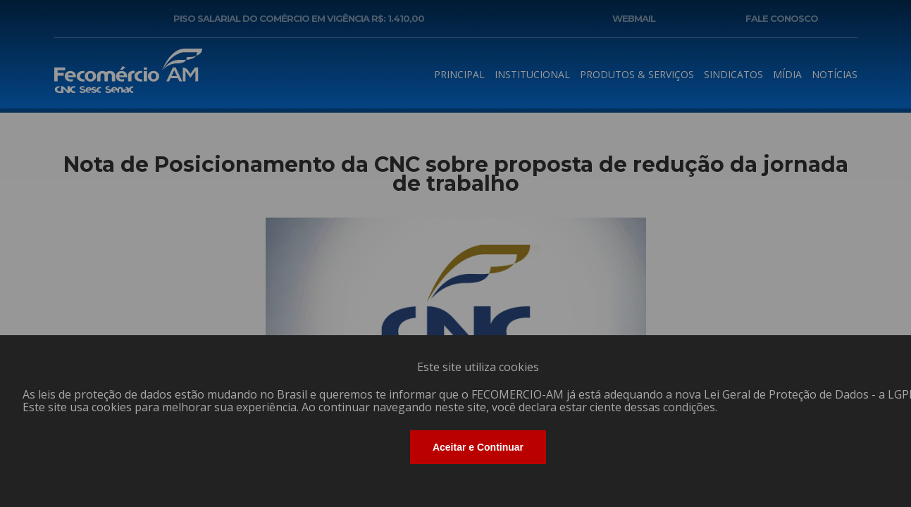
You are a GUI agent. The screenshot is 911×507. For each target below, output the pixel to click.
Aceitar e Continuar (478, 447)
